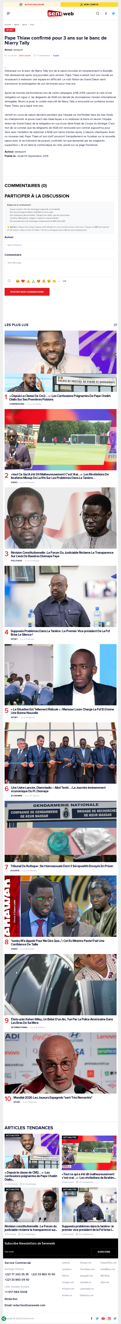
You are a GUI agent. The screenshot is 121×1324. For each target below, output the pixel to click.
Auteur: (59, 242)
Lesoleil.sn (66, 1269)
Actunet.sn (67, 1295)
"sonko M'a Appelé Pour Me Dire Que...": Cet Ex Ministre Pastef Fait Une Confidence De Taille (57, 942)
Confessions (16, 404)
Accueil (8, 24)
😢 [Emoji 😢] (49, 281)
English (56, 55)
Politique (16, 561)
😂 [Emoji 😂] (18, 281)
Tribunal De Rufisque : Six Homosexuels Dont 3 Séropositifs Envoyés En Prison (61, 866)
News (16, 24)
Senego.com (85, 1262)
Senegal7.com (86, 1276)
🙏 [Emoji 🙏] (33, 281)
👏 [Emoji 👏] (54, 281)
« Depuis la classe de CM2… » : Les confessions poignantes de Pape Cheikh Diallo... (31, 1176)
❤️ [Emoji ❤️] (23, 281)
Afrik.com (105, 1282)
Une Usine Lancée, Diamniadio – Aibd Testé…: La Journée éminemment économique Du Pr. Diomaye (58, 789)
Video (14, 482)
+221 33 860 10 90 (43, 1274)
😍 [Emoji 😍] (38, 281)
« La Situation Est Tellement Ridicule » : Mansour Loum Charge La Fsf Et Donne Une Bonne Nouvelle (62, 711)
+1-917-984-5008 (16, 1292)
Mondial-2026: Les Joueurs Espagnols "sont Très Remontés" (52, 1097)
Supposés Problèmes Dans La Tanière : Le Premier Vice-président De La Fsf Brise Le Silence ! (60, 632)
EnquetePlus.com (109, 1262)
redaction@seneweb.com (29, 1305)
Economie (16, 796)
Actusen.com (68, 1289)
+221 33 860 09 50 (17, 1280)
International (19, 1027)
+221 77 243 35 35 (17, 1274)
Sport (24, 24)
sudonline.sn (85, 1282)
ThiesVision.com (87, 1269)
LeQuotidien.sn (87, 1289)
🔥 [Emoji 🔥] (44, 281)
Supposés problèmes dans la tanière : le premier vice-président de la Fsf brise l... (88, 1228)
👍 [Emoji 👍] (28, 281)
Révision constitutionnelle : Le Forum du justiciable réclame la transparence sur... (31, 1228)
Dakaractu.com (87, 1295)
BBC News (105, 1276)
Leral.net (66, 1262)
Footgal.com (67, 1282)
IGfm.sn (65, 1276)
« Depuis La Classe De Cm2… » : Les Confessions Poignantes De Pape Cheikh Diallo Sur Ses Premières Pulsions (60, 397)
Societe (14, 870)
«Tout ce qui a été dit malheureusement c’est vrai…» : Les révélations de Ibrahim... (89, 1176)
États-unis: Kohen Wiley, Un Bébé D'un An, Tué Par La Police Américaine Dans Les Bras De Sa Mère (62, 1021)
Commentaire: (59, 269)
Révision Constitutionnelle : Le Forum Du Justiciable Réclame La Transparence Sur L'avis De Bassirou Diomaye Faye (62, 554)
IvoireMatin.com (108, 1269)
